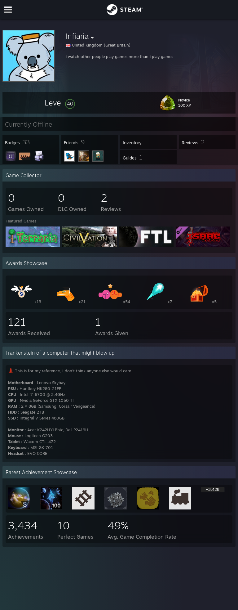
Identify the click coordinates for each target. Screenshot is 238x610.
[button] (60, 102)
